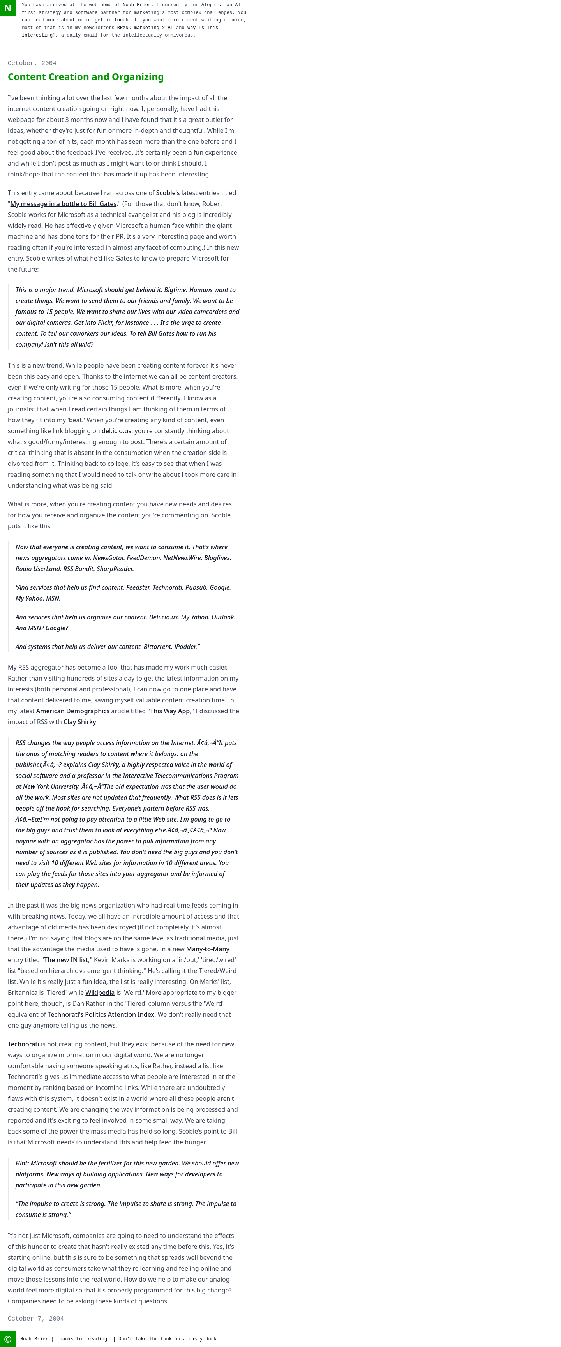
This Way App (170, 711)
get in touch (111, 20)
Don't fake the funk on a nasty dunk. (168, 1339)
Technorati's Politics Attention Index (101, 1014)
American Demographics (72, 711)
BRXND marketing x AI (145, 28)
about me (72, 20)
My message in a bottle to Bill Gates (64, 203)
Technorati (23, 1044)
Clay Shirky (80, 722)
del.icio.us (116, 431)
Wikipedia (100, 992)
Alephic (211, 5)
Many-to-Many (207, 949)
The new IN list (66, 960)
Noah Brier (137, 5)
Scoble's (168, 193)
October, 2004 (32, 63)
